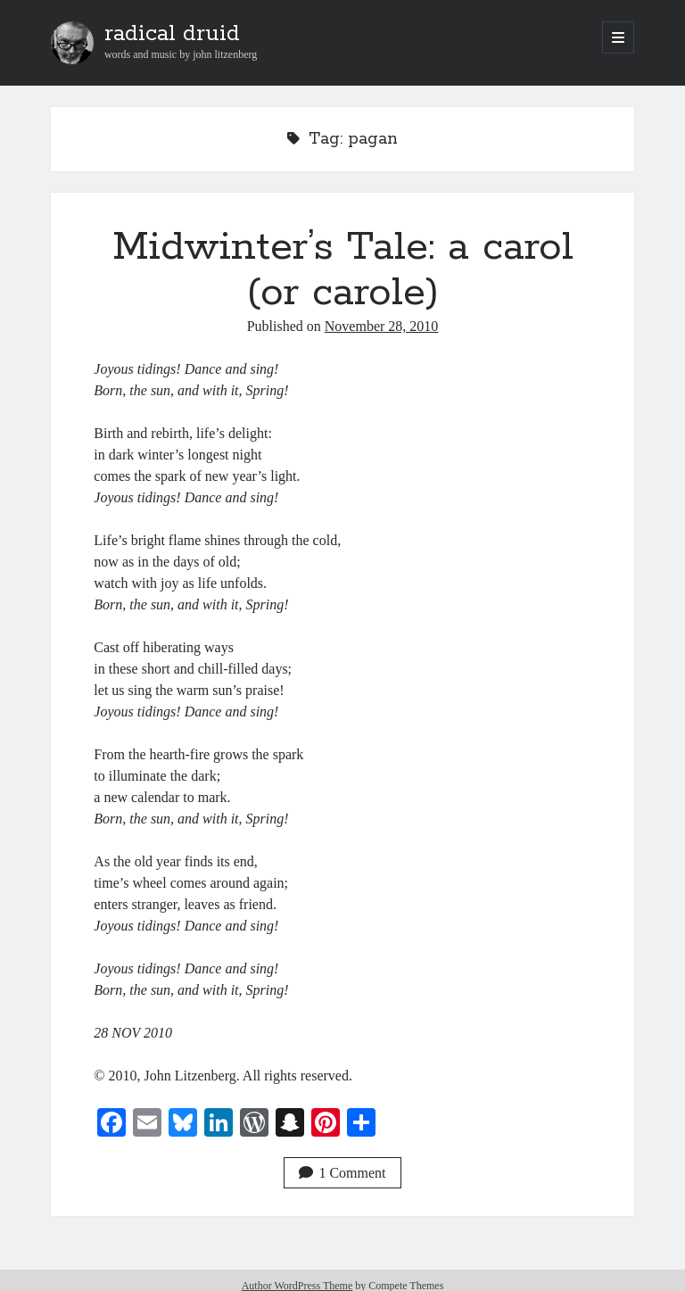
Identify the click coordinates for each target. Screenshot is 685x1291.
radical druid (172, 34)
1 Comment (342, 1172)
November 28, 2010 (382, 326)
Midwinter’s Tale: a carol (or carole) (343, 270)
